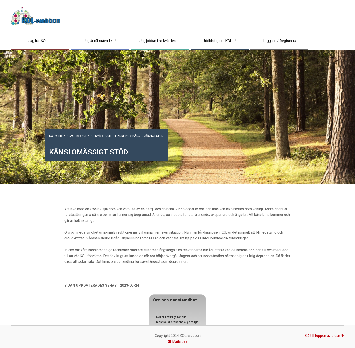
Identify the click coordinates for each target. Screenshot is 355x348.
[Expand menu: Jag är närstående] (115, 41)
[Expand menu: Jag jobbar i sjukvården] (179, 41)
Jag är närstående (98, 41)
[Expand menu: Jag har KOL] (51, 41)
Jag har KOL (38, 41)
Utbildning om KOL (217, 41)
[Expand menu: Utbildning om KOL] (235, 41)
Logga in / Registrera (279, 41)
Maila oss (178, 341)
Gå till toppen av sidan (324, 336)
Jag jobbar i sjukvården (157, 41)
